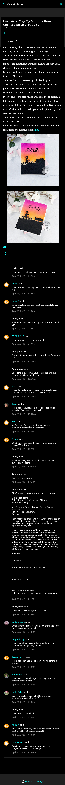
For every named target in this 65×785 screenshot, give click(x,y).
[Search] (61, 4)
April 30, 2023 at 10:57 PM (24, 752)
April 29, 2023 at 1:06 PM (23, 482)
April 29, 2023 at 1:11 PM (23, 599)
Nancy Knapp (18, 742)
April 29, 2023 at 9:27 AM (23, 344)
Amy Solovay (18, 639)
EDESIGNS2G (18, 336)
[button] (4, 33)
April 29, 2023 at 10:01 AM (24, 361)
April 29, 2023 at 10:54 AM (24, 379)
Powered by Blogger (32, 781)
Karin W (15, 725)
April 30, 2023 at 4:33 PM (23, 735)
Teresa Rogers (18, 657)
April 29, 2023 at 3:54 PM (23, 632)
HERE (36, 130)
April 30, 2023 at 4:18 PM (23, 717)
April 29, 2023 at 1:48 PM (23, 614)
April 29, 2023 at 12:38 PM (24, 466)
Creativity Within (15, 4)
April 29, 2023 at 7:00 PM (23, 667)
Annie (14, 283)
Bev (13, 421)
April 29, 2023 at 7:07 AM (23, 276)
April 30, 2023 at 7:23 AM (23, 702)
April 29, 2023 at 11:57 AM (24, 431)
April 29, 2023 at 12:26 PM (24, 449)
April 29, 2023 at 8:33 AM (23, 311)
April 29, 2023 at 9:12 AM (23, 329)
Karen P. (15, 301)
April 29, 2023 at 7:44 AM (23, 293)
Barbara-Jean (18, 622)
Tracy (14, 404)
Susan (15, 439)
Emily (14, 386)
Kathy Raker (17, 692)
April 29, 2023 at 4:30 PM (23, 649)
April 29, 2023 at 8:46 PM (23, 684)
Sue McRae (17, 674)
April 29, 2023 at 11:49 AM (24, 414)
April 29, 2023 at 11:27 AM (24, 396)
